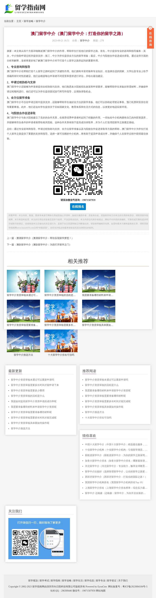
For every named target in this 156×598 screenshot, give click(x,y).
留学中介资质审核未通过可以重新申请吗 (23, 295)
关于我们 (123, 580)
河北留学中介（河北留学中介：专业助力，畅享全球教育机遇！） (116, 466)
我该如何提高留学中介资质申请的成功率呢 (33, 401)
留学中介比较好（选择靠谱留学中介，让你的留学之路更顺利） (116, 471)
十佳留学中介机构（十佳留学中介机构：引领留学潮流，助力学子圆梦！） (116, 449)
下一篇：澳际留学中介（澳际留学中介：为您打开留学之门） (39, 244)
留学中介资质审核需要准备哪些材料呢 (23, 325)
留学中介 (41, 21)
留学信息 (89, 580)
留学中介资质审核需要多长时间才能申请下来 (35, 385)
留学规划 (33, 580)
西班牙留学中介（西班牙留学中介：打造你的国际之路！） (116, 477)
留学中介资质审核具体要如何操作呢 (98, 325)
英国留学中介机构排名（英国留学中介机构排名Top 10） (114, 482)
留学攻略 (28, 21)
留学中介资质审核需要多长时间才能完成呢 (61, 325)
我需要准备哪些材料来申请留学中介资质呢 (98, 295)
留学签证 (111, 580)
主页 (18, 21)
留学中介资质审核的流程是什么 (61, 295)
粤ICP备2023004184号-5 (134, 586)
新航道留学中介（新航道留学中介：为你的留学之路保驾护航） (116, 455)
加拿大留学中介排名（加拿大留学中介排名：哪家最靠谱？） (116, 460)
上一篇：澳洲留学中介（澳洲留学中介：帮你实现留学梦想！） (40, 238)
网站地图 (101, 590)
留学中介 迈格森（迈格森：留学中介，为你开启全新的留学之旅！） (116, 493)
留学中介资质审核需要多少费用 (27, 390)
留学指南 (55, 580)
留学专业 (100, 580)
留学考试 (44, 580)
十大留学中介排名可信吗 (61, 355)
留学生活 (78, 580)
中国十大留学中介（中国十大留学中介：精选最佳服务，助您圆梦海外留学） (116, 444)
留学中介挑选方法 (23, 355)
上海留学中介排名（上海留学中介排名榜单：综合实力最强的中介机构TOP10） (116, 488)
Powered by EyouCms (96, 586)
